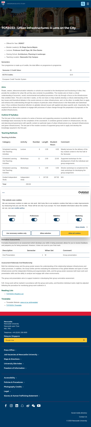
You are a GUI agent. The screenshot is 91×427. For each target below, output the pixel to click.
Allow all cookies (74, 233)
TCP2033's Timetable (14, 305)
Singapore (16, 336)
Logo (3, 3)
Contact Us (83, 417)
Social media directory (79, 413)
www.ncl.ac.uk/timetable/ (29, 302)
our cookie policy (17, 208)
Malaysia (7, 336)
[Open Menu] (88, 4)
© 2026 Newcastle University (76, 421)
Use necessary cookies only (16, 233)
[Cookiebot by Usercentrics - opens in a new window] (80, 192)
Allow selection (45, 233)
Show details (80, 227)
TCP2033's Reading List (15, 294)
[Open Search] (83, 4)
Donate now (10, 340)
